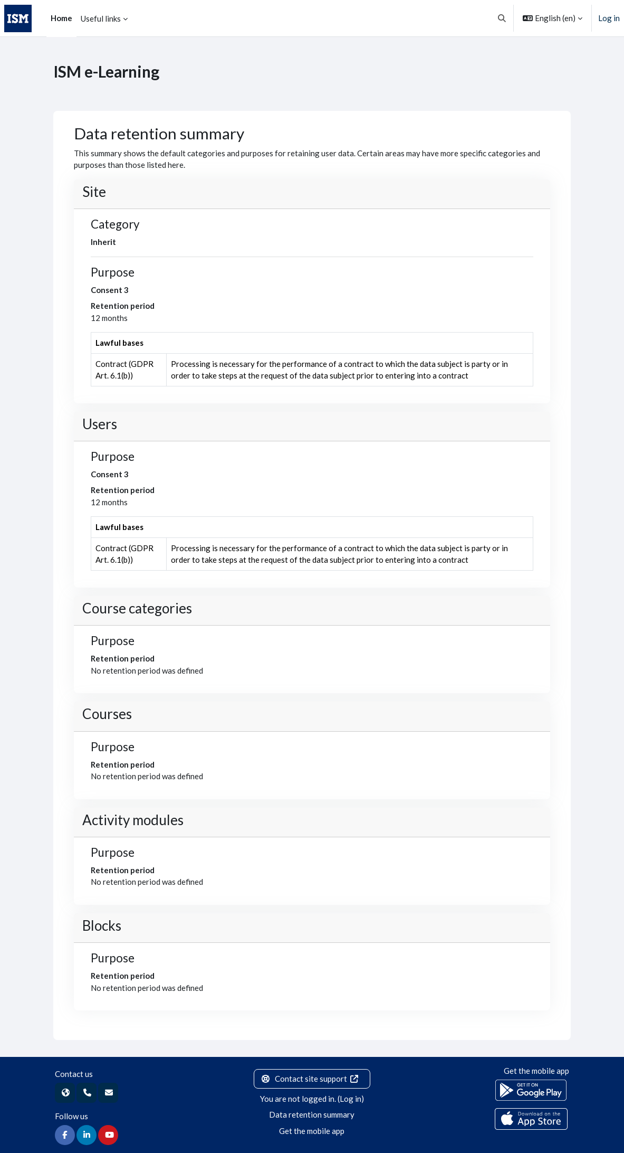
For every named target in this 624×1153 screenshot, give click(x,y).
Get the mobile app (311, 1131)
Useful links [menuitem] (101, 18)
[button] (502, 18)
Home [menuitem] (61, 18)
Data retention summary (311, 1114)
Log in (609, 18)
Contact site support (310, 1078)
